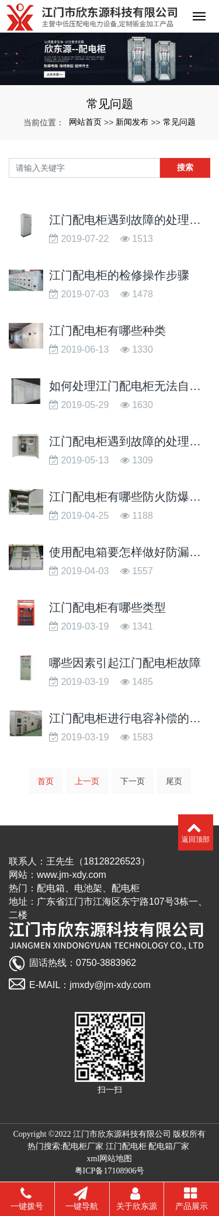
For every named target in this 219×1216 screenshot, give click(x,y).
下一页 (132, 781)
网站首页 (85, 121)
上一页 (87, 781)
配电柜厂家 (82, 1146)
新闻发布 (132, 121)
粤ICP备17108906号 (110, 1170)
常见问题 (179, 121)
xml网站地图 (110, 1158)
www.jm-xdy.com (71, 875)
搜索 (185, 167)
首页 (45, 781)
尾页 (174, 781)
